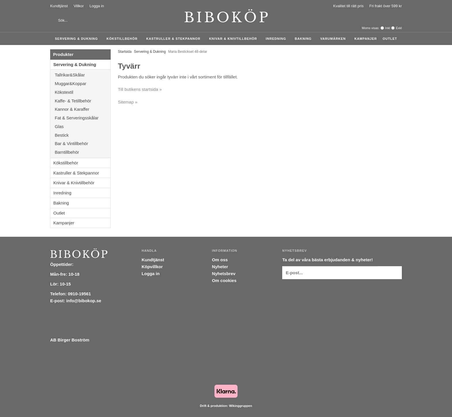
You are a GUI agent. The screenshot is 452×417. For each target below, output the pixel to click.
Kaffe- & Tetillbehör (82, 100)
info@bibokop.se (83, 300)
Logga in (97, 6)
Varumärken (334, 38)
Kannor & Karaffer (82, 109)
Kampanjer (366, 38)
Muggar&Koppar (82, 83)
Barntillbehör (67, 152)
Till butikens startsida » (140, 89)
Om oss (220, 259)
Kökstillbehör (124, 38)
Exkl (399, 28)
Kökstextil (82, 92)
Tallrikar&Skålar (82, 74)
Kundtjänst (59, 6)
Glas (82, 126)
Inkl (387, 28)
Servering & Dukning (78, 38)
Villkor (79, 6)
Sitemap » (128, 101)
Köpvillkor (152, 266)
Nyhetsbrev (224, 273)
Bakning (304, 38)
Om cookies (224, 280)
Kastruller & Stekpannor (174, 38)
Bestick (82, 135)
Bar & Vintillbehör (82, 143)
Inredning (277, 38)
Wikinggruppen (240, 405)
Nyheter (220, 266)
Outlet (390, 38)
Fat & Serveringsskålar (82, 117)
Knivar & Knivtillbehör (234, 38)
